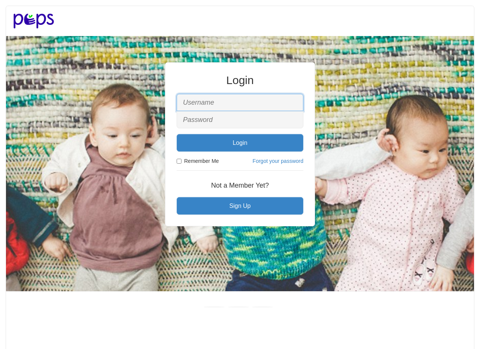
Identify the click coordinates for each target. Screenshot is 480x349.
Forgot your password (278, 161)
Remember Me (198, 161)
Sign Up (240, 206)
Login (239, 143)
